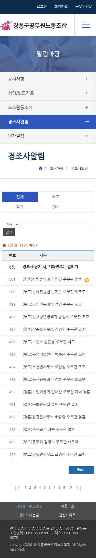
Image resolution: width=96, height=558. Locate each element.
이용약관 (67, 506)
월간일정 (16, 136)
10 (70, 487)
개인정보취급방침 (29, 506)
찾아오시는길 (29, 515)
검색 (9, 232)
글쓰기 (81, 469)
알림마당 (56, 168)
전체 (20, 197)
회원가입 (61, 6)
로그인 (42, 6)
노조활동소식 (20, 107)
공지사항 (16, 79)
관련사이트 (67, 515)
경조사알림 (18, 122)
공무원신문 (84, 6)
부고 (56, 197)
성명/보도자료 (21, 93)
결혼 (20, 207)
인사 (56, 207)
